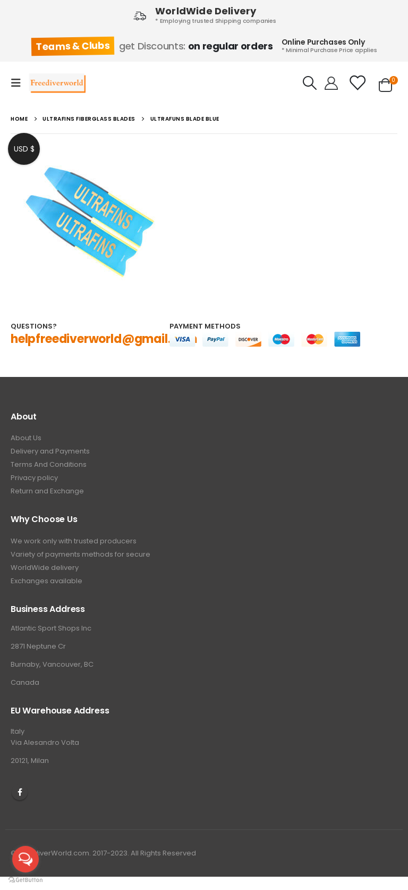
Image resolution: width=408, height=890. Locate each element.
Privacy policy (34, 478)
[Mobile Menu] (19, 83)
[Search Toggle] (310, 83)
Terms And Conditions (49, 464)
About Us (26, 438)
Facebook (20, 792)
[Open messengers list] (25, 859)
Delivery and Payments (50, 451)
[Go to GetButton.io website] (25, 879)
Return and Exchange (47, 491)
